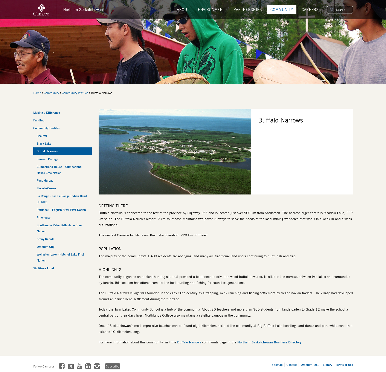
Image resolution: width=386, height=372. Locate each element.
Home (37, 93)
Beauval (42, 136)
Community (281, 9)
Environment (211, 9)
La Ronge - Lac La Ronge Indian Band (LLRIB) (62, 199)
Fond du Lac (45, 180)
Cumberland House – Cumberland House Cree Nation (59, 170)
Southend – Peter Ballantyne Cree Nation (59, 228)
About (183, 9)
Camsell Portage (47, 159)
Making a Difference (46, 112)
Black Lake (44, 143)
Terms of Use (344, 364)
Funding (38, 120)
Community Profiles (75, 93)
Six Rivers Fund (43, 268)
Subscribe (112, 366)
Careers (310, 9)
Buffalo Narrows (47, 151)
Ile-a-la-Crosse (46, 188)
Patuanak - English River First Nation (61, 209)
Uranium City (45, 246)
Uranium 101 (310, 364)
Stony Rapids (45, 239)
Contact (292, 364)
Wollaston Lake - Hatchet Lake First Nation (60, 257)
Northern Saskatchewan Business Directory (269, 342)
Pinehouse (43, 217)
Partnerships (247, 9)
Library (327, 364)
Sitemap (277, 364)
